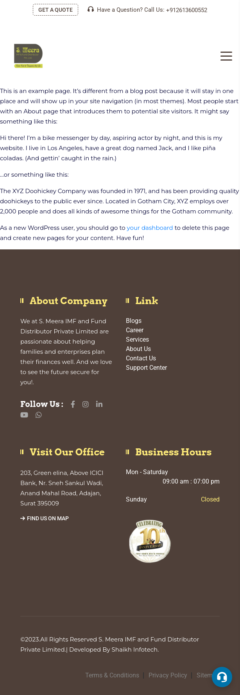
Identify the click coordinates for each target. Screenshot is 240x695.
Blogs (133, 320)
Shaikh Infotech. (135, 649)
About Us (138, 349)
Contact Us (141, 358)
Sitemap (208, 675)
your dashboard (150, 227)
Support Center (146, 367)
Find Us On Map (44, 518)
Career (134, 330)
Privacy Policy (168, 675)
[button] (222, 677)
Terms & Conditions (112, 675)
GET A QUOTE (55, 10)
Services (137, 339)
